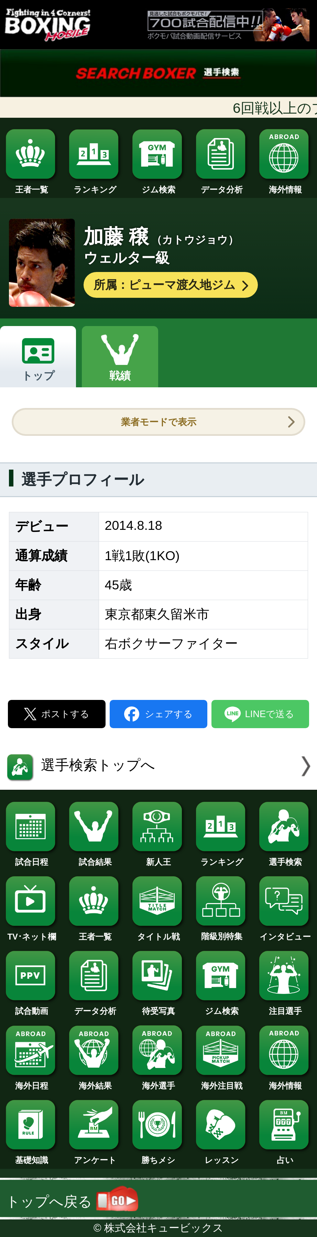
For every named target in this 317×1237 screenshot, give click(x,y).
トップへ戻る (72, 1201)
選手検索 (285, 858)
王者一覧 (32, 185)
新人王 (158, 858)
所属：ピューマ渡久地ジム (172, 285)
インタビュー (285, 932)
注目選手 (285, 1007)
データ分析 (222, 185)
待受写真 (158, 1007)
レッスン (222, 1156)
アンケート (95, 1156)
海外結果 (95, 1081)
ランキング (95, 185)
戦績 (120, 375)
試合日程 (32, 858)
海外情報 (285, 185)
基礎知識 (32, 1156)
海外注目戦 (222, 1081)
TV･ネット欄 (32, 932)
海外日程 (32, 1081)
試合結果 (95, 858)
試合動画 (32, 1007)
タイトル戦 (158, 932)
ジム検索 (158, 185)
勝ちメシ (158, 1156)
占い (285, 1156)
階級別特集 (222, 932)
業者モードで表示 (158, 422)
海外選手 (158, 1081)
